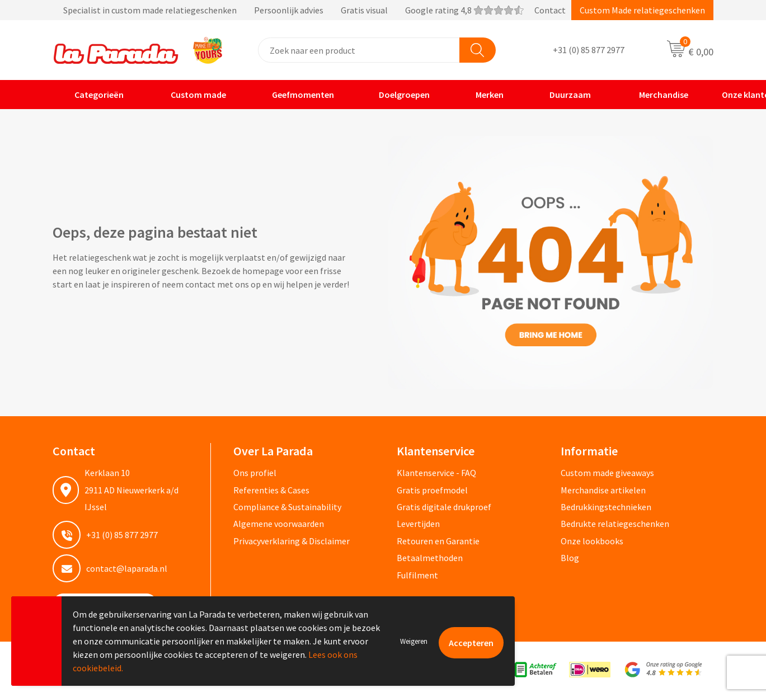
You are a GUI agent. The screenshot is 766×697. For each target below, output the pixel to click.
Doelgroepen (397, 94)
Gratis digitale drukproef (444, 506)
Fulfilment (417, 575)
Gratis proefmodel (432, 490)
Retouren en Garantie (438, 541)
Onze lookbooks (592, 541)
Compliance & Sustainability (287, 506)
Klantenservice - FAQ (436, 472)
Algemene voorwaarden (278, 523)
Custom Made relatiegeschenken (642, 10)
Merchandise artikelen (603, 490)
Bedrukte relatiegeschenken (615, 523)
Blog (570, 557)
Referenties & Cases (271, 490)
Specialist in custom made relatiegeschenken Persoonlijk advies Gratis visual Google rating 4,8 (288, 10)
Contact (550, 10)
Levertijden (418, 523)
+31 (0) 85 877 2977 (588, 50)
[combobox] (359, 50)
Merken (482, 94)
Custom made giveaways (607, 472)
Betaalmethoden (430, 557)
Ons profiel (254, 472)
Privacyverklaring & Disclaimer (291, 541)
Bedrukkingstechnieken (606, 506)
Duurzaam (563, 94)
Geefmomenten (295, 94)
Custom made (190, 94)
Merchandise (655, 94)
